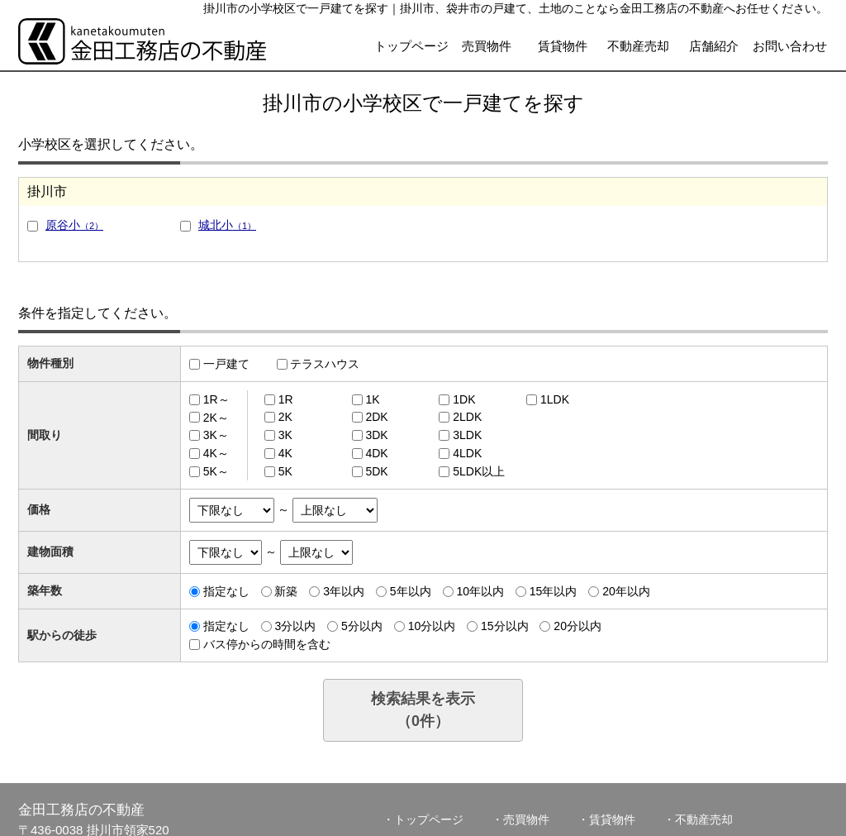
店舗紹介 (714, 46)
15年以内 (553, 591)
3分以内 (295, 626)
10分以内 (432, 626)
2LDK (467, 416)
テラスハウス (324, 363)
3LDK (467, 435)
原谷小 (74, 225)
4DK (376, 453)
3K (285, 435)
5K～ (216, 471)
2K (285, 416)
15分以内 (505, 626)
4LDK (467, 453)
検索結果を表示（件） (423, 709)
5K (285, 471)
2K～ (216, 416)
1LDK (554, 399)
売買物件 (486, 46)
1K (372, 399)
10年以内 (480, 591)
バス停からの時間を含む (266, 644)
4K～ (216, 453)
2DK (376, 416)
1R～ (216, 399)
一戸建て (226, 363)
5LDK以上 (479, 471)
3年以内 (343, 591)
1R (285, 399)
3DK (376, 435)
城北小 (227, 225)
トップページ (411, 46)
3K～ (216, 435)
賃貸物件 (562, 46)
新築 (285, 591)
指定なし (226, 591)
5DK (376, 471)
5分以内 (362, 626)
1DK (464, 399)
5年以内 (410, 591)
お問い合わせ (790, 46)
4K (285, 453)
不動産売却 (638, 46)
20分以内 (577, 626)
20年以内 (626, 591)
